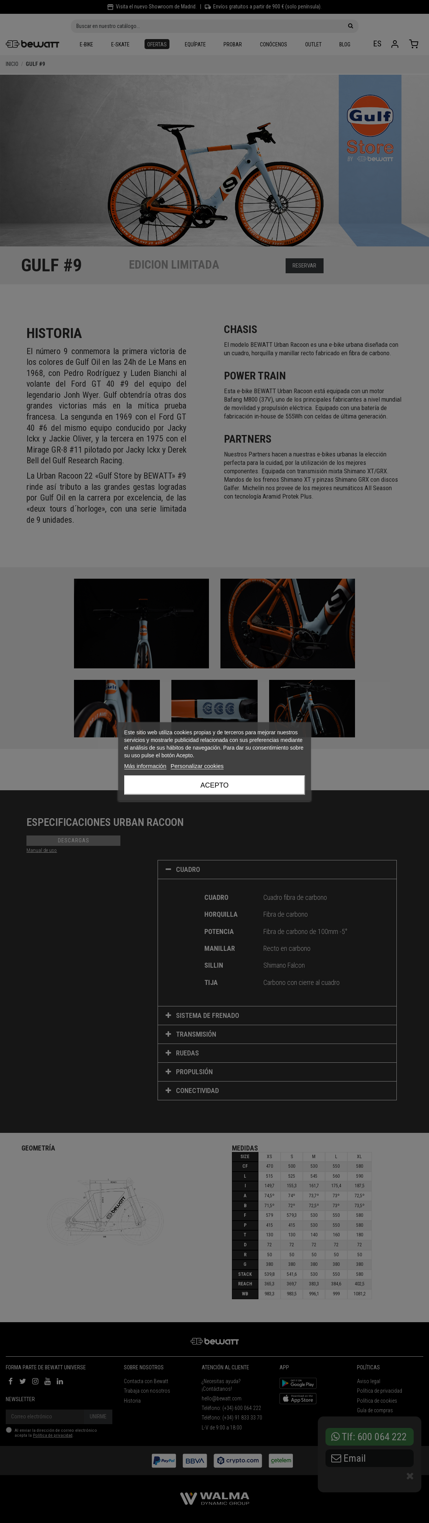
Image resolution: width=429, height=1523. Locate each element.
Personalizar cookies (197, 766)
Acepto (215, 785)
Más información (145, 766)
